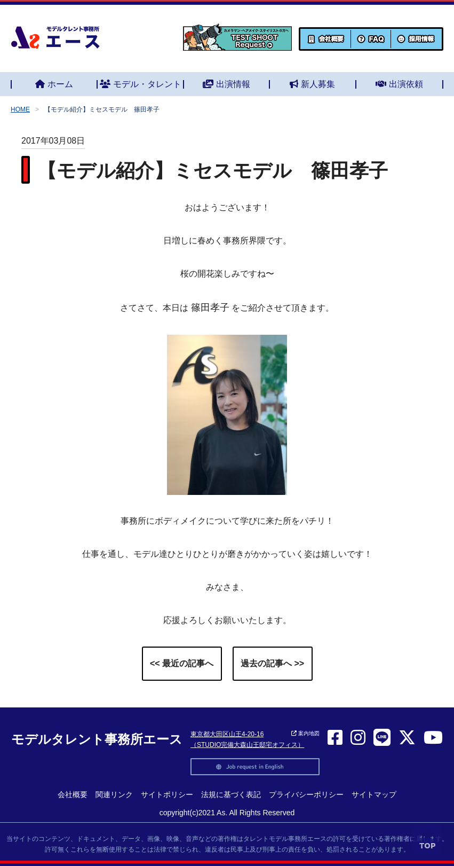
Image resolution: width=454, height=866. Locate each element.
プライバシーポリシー (306, 794)
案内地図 (305, 733)
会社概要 (72, 794)
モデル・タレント (140, 84)
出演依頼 (399, 84)
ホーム (54, 84)
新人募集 (312, 84)
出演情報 (226, 84)
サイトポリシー (167, 794)
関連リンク (114, 794)
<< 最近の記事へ (181, 663)
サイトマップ (374, 794)
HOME (20, 109)
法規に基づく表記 (231, 794)
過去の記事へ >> (272, 663)
